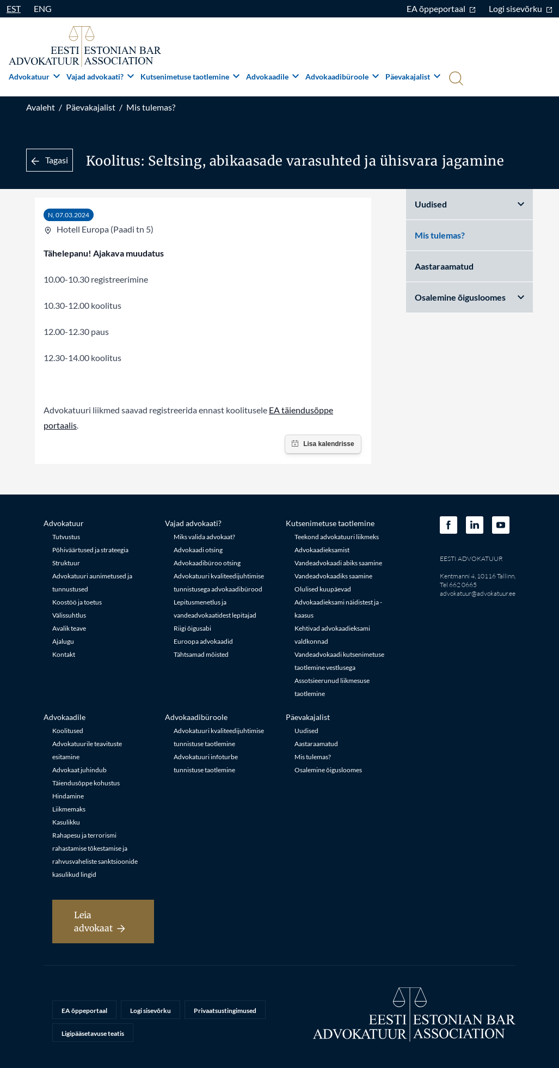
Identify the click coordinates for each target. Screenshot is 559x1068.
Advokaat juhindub (79, 770)
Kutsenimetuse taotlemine (189, 76)
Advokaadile (272, 76)
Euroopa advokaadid (203, 641)
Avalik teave (69, 628)
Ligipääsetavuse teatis (93, 1033)
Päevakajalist (412, 76)
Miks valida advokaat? (204, 537)
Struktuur (66, 563)
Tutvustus (66, 537)
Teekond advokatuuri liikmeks (336, 537)
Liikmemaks (68, 809)
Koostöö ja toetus (77, 602)
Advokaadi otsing (198, 550)
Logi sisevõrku (520, 8)
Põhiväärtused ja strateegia (90, 550)
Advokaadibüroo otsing (207, 563)
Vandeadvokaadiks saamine (333, 576)
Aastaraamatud (444, 266)
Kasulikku (66, 822)
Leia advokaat (99, 921)
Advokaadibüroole (342, 76)
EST (14, 8)
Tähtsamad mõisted (201, 654)
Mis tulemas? (150, 107)
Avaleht (40, 107)
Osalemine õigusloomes (469, 297)
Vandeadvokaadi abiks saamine (338, 563)
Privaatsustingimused (225, 1010)
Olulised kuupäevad (322, 589)
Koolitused (67, 731)
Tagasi (49, 160)
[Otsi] (455, 79)
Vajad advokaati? (100, 76)
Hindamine (68, 796)
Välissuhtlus (69, 615)
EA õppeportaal (441, 8)
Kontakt (63, 654)
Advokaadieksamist (321, 550)
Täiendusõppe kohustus (86, 783)
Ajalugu (63, 641)
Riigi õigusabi (192, 628)
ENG (43, 8)
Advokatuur (34, 76)
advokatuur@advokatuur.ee (477, 593)
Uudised (469, 204)
